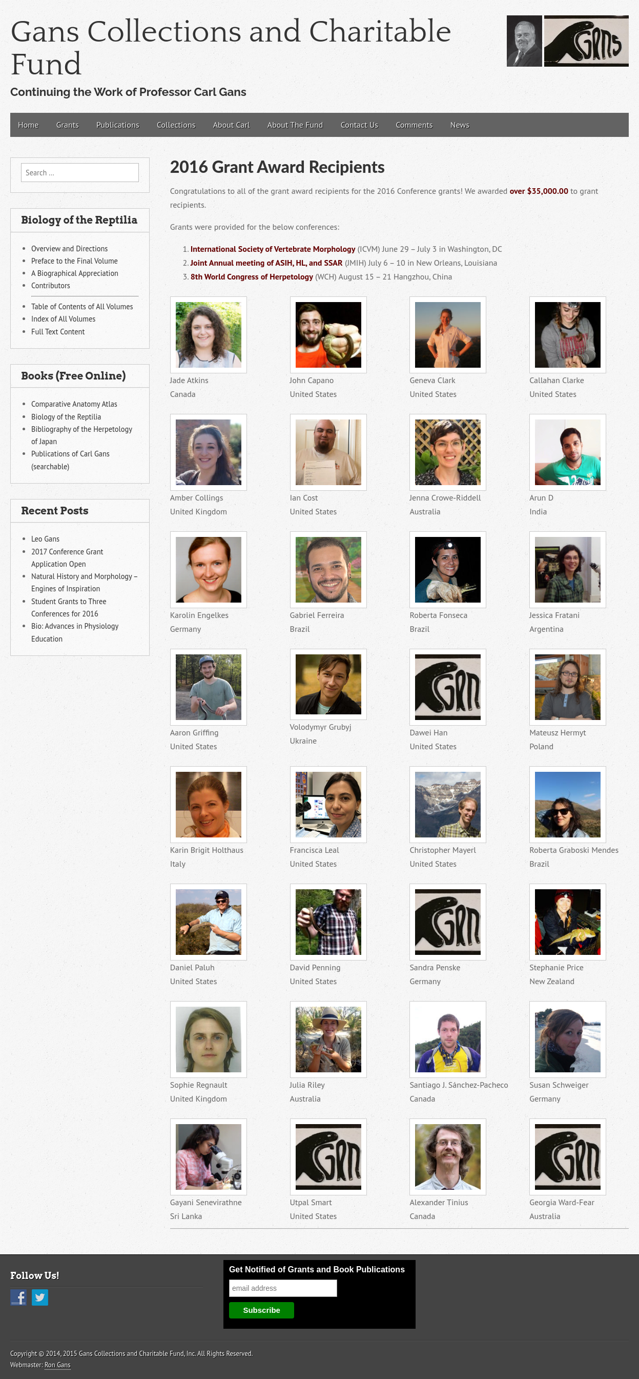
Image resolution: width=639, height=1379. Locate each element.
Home (28, 124)
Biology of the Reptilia (66, 417)
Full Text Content (58, 331)
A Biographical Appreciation (74, 273)
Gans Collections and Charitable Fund (230, 49)
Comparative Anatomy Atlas (74, 404)
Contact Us (359, 124)
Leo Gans (45, 539)
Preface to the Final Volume (74, 261)
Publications (117, 124)
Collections (176, 124)
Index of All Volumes (63, 319)
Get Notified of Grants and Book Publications (317, 1269)
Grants (67, 124)
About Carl (231, 124)
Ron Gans (58, 1365)
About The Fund (295, 124)
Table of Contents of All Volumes (82, 306)
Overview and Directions (69, 248)
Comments (414, 124)
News (459, 124)
